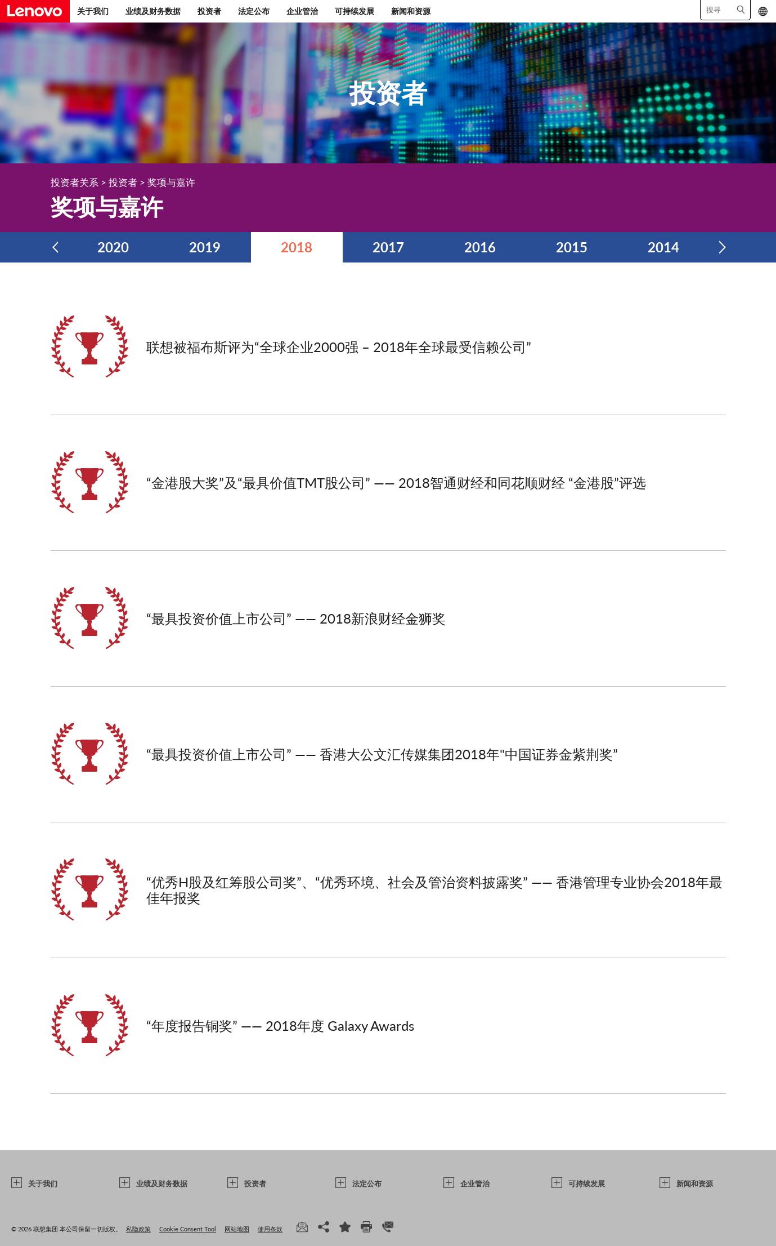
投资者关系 (74, 182)
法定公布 (254, 11)
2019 (205, 247)
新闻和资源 (410, 11)
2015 (571, 247)
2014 (663, 247)
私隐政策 (138, 1228)
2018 (296, 247)
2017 (388, 247)
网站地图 (237, 1228)
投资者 (209, 11)
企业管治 (302, 11)
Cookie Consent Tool (187, 1228)
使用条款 (270, 1228)
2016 (480, 247)
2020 (113, 247)
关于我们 (93, 11)
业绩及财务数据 (153, 11)
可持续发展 (354, 11)
